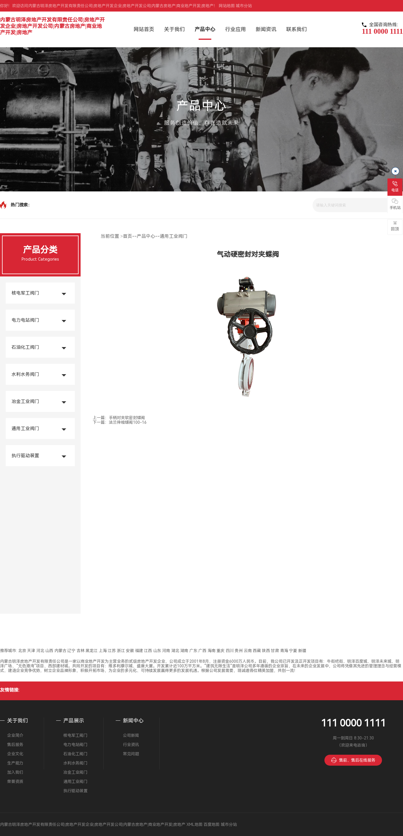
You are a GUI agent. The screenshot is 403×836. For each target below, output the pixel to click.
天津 (31, 650)
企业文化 (15, 754)
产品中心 (146, 236)
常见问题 (131, 754)
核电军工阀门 (25, 293)
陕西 (266, 650)
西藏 (257, 650)
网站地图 (227, 5)
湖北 (175, 650)
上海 (103, 650)
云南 (248, 650)
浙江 (121, 650)
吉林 (81, 650)
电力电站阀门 (25, 320)
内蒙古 (60, 650)
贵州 (239, 650)
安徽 (130, 650)
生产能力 (15, 763)
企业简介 (15, 735)
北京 (22, 650)
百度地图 (212, 824)
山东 (157, 650)
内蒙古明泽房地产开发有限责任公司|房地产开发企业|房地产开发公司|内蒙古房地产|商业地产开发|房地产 (52, 26)
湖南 (184, 650)
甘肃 (275, 650)
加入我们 (15, 772)
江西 (148, 650)
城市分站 (244, 5)
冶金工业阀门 (25, 401)
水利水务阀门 (25, 374)
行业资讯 (131, 744)
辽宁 (71, 650)
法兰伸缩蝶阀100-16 (128, 422)
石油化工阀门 (25, 347)
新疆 (302, 650)
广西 (202, 650)
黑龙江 (91, 650)
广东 (193, 650)
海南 (212, 650)
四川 (230, 650)
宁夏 (293, 650)
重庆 (220, 650)
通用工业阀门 (25, 428)
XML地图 (195, 824)
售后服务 (15, 744)
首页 (127, 236)
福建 (139, 650)
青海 (284, 650)
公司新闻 (131, 735)
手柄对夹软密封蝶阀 (127, 417)
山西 (49, 650)
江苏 (112, 650)
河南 (166, 650)
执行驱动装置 (25, 455)
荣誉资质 (15, 781)
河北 (40, 650)
